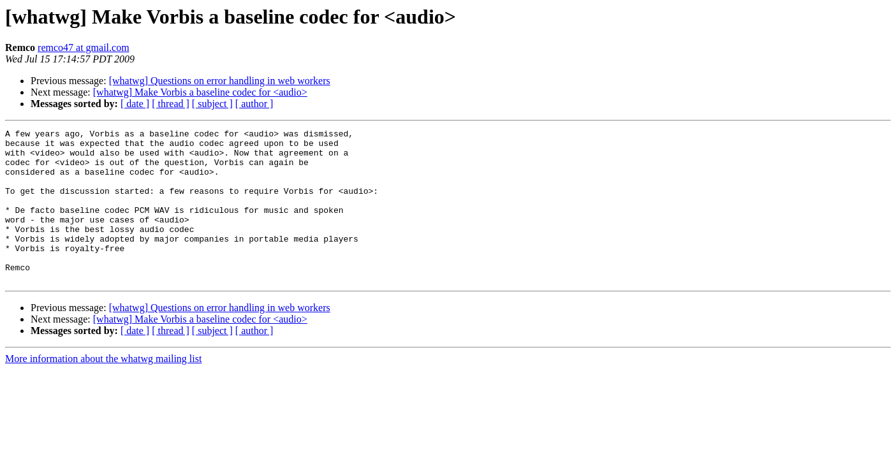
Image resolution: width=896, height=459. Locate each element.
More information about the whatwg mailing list (103, 389)
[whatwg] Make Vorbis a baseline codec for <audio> (200, 92)
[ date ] (135, 103)
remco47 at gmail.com (83, 47)
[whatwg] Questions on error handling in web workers (219, 80)
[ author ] (254, 103)
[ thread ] (170, 103)
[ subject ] (212, 103)
